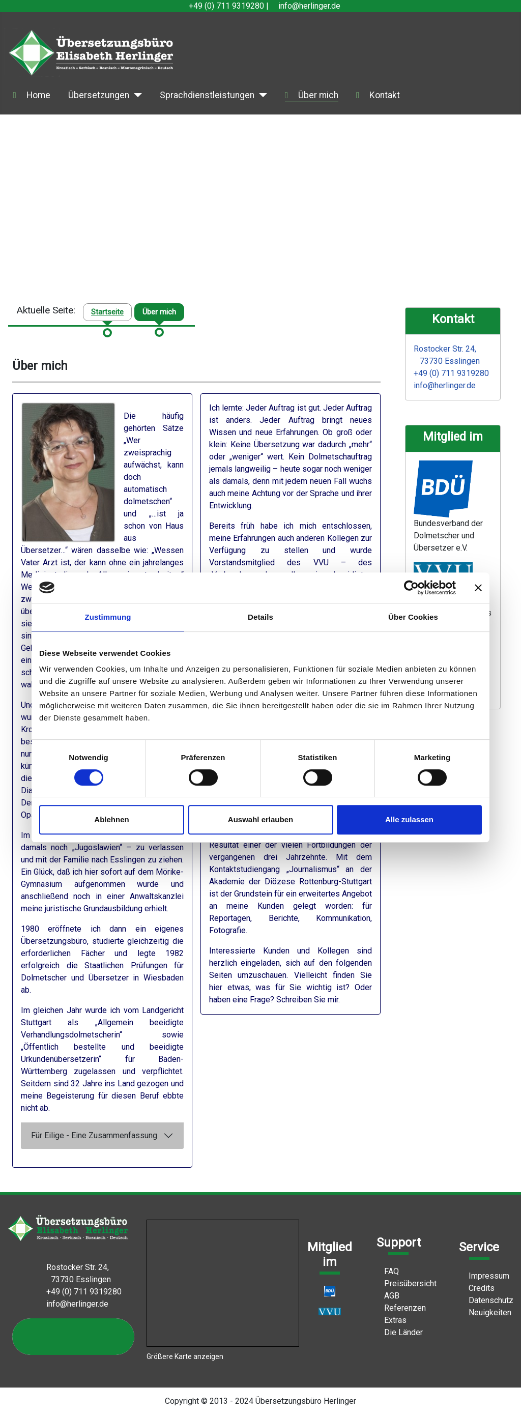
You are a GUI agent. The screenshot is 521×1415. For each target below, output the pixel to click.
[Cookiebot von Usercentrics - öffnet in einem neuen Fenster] (411, 587)
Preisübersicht (407, 1283)
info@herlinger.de (309, 6)
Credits (478, 1288)
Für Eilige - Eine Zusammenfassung (94, 1135)
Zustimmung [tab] (108, 617)
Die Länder (400, 1332)
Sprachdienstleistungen (207, 95)
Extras (392, 1320)
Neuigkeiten (486, 1312)
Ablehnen (111, 819)
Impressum (485, 1276)
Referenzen (401, 1308)
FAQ (388, 1271)
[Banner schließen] (478, 587)
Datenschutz (487, 1300)
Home (38, 95)
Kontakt (384, 95)
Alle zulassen (409, 819)
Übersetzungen (98, 95)
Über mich (318, 95)
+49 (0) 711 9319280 (226, 6)
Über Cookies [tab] (413, 617)
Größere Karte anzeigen (185, 1356)
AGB (388, 1296)
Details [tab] (260, 617)
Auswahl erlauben (260, 819)
